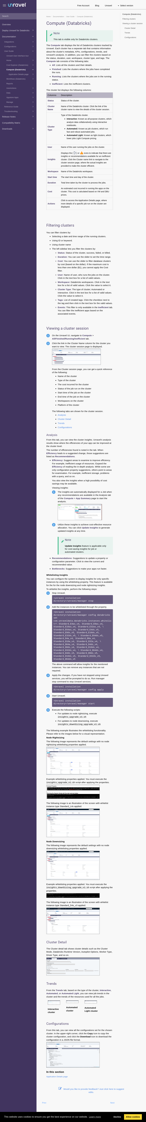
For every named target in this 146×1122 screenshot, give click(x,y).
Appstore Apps (20, 97)
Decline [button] (117, 1117)
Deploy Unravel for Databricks (18, 30)
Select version (125, 5)
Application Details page (22, 74)
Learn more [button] (95, 1117)
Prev (44, 1103)
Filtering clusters (129, 19)
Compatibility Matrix (11, 123)
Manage (20, 102)
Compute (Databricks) (20, 69)
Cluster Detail (64, 419)
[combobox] (18, 16)
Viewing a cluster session (132, 24)
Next (112, 1103)
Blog (97, 5)
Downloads (18, 128)
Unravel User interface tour (17, 56)
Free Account (83, 5)
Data (20, 92)
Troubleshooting (19, 111)
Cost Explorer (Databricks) (20, 65)
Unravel (108, 5)
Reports (9, 84)
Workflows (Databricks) (20, 78)
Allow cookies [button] (133, 1117)
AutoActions (20, 88)
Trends (61, 423)
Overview (6, 24)
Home (20, 60)
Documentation (18, 36)
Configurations (19, 46)
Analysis (62, 415)
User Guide (19, 51)
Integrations (19, 41)
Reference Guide (19, 106)
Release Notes (18, 116)
